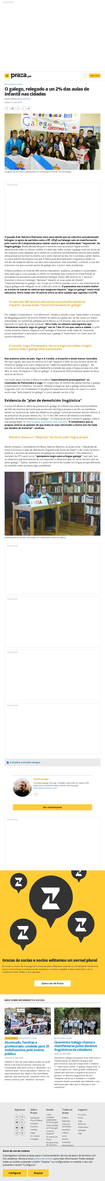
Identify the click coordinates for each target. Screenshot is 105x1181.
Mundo (65, 1139)
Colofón (33, 1129)
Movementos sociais (13, 84)
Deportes (66, 1121)
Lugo (80, 1121)
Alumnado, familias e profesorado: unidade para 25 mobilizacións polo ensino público (27, 1048)
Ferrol (80, 1118)
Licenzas (34, 1126)
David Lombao (11, 98)
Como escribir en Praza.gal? (52, 1126)
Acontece (66, 1129)
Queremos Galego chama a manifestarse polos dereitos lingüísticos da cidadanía (75, 1046)
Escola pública (11, 1038)
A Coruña (82, 1114)
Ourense (82, 1124)
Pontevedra (83, 1127)
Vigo (80, 1133)
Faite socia (94, 75)
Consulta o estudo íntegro (25, 762)
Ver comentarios (52, 807)
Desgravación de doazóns (52, 1143)
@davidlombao (24, 98)
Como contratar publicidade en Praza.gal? (52, 1118)
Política (65, 1118)
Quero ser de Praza (52, 983)
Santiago (82, 1130)
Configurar (15, 1173)
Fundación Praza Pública (36, 1119)
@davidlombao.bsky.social (45, 788)
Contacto (34, 1123)
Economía (66, 1142)
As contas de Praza (51, 1138)
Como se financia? (50, 1132)
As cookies (35, 1136)
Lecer (64, 1136)
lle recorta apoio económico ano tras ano (45, 421)
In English (34, 1139)
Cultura (65, 1132)
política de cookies (43, 1158)
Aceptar (38, 1173)
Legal (32, 1132)
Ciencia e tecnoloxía (66, 1125)
